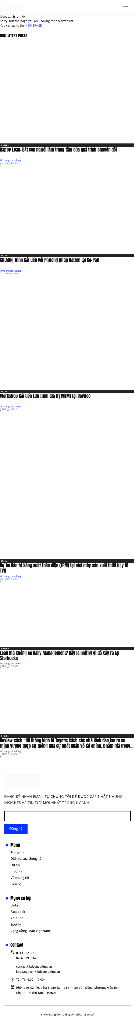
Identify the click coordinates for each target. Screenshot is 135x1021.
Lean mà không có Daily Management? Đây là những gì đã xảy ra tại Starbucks (59, 655)
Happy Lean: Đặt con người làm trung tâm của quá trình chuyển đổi (58, 149)
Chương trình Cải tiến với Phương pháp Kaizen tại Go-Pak (49, 260)
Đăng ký (15, 828)
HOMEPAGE (33, 25)
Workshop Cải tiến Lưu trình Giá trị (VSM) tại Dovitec (45, 396)
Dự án (4, 255)
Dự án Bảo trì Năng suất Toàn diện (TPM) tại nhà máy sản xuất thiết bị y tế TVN (64, 568)
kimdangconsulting (10, 160)
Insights (5, 145)
